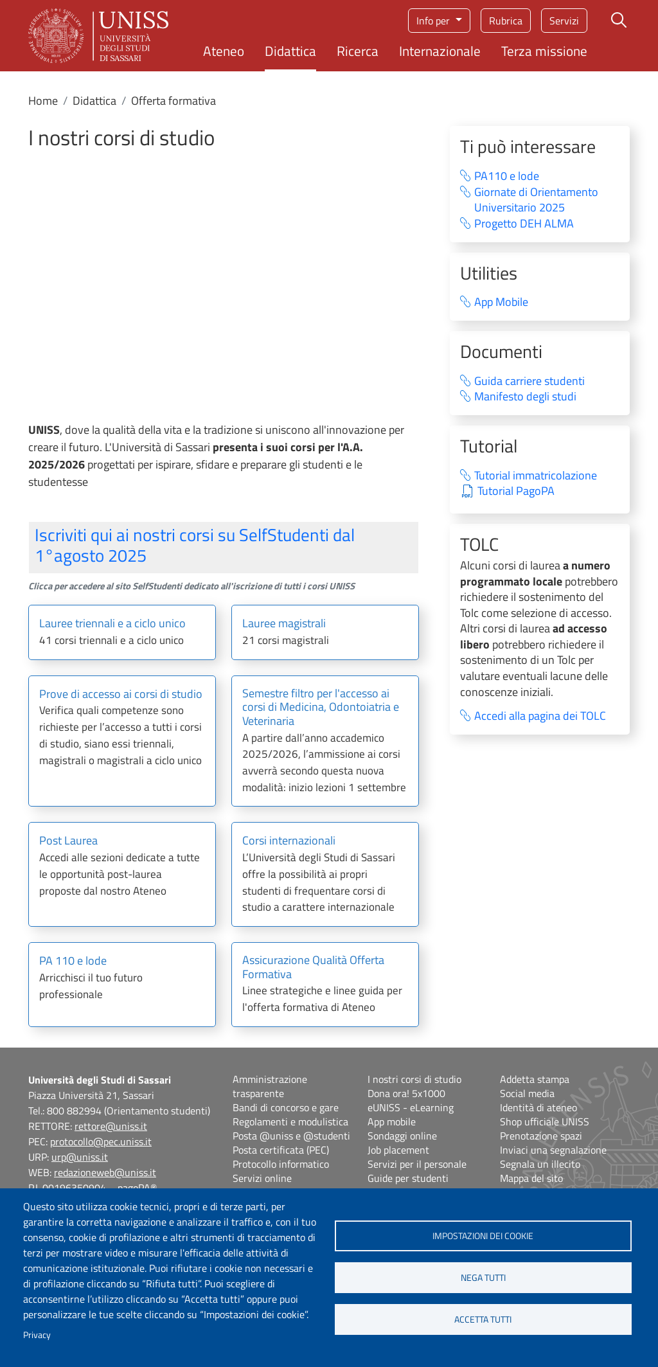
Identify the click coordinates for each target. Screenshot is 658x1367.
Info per (434, 20)
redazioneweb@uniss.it (105, 1172)
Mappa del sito (531, 1178)
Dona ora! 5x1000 (406, 1093)
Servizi (564, 20)
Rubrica (505, 20)
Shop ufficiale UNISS (544, 1121)
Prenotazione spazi (541, 1136)
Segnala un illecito (540, 1164)
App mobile (392, 1121)
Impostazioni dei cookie (482, 1235)
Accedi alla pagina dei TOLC (540, 716)
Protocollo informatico (281, 1164)
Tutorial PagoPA (516, 491)
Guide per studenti (408, 1178)
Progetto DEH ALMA (524, 224)
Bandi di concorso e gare (286, 1107)
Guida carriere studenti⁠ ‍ (537, 381)
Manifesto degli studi (525, 397)
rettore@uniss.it (111, 1126)
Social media (527, 1093)
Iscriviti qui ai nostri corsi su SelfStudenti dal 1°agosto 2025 (195, 544)
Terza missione (544, 50)
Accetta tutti (482, 1319)
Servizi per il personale (417, 1164)
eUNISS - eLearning (411, 1107)
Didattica (290, 50)
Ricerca (357, 50)
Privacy (37, 1334)
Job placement (398, 1150)
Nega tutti (483, 1277)
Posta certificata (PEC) (281, 1150)
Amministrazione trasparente (270, 1086)
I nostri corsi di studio (414, 1079)
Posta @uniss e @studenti (291, 1136)
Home (43, 100)
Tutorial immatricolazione (535, 476)
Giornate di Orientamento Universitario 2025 (536, 200)
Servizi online (262, 1178)
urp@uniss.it (79, 1157)
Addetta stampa (534, 1079)
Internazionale (440, 50)
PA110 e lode (506, 176)
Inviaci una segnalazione (553, 1150)
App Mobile (501, 302)
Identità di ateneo (538, 1107)
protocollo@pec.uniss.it (101, 1141)
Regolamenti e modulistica (290, 1121)
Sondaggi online (402, 1136)
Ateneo (223, 50)
